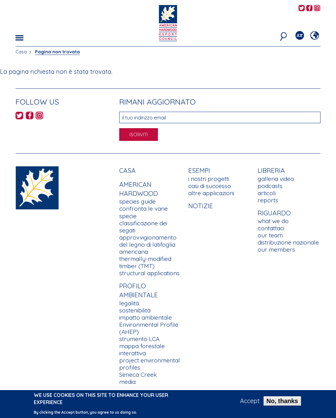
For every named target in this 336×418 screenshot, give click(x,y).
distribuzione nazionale (288, 242)
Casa (21, 52)
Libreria (271, 170)
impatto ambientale (145, 317)
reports (268, 200)
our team (270, 235)
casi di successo (209, 186)
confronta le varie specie (143, 212)
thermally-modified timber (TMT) (145, 262)
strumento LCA (139, 339)
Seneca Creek (138, 374)
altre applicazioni (211, 193)
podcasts (270, 186)
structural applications (149, 273)
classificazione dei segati (143, 226)
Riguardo (274, 213)
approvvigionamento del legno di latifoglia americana (148, 244)
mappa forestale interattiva (142, 349)
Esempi (199, 170)
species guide (137, 201)
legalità (129, 303)
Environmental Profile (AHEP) (148, 328)
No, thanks (282, 403)
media (127, 381)
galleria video (276, 178)
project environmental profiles (149, 364)
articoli (267, 193)
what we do (273, 221)
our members (276, 249)
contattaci (271, 228)
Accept (250, 403)
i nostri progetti (208, 178)
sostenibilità (135, 310)
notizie (200, 206)
